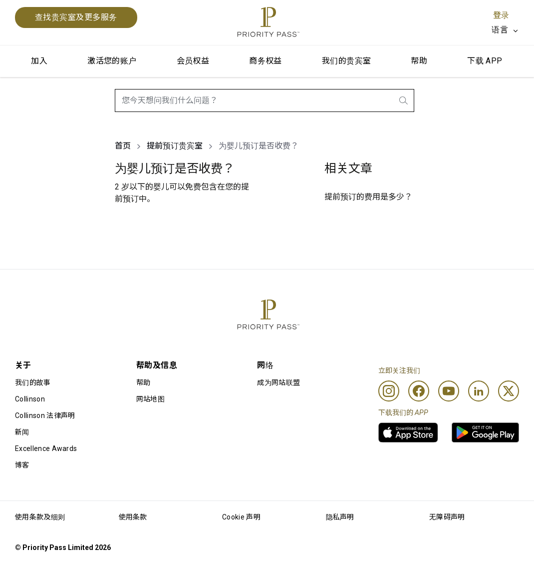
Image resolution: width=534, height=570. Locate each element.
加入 (39, 61)
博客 (22, 465)
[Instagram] (388, 391)
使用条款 (133, 517)
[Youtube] (448, 391)
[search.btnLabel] (404, 100)
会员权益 (193, 61)
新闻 (22, 432)
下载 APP (484, 61)
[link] (408, 432)
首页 (123, 145)
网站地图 (150, 399)
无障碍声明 (447, 517)
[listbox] (505, 30)
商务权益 (265, 61)
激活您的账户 (111, 61)
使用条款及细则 (40, 517)
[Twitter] (508, 391)
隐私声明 (340, 517)
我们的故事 (33, 382)
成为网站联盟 (278, 382)
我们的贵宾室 (346, 61)
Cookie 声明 (241, 517)
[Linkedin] (478, 391)
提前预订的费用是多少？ (368, 197)
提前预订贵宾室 (175, 145)
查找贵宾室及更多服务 (76, 17)
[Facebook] (418, 391)
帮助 (419, 61)
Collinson (30, 399)
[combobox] (264, 100)
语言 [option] (500, 29)
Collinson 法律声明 (45, 416)
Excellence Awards (46, 448)
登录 (501, 15)
